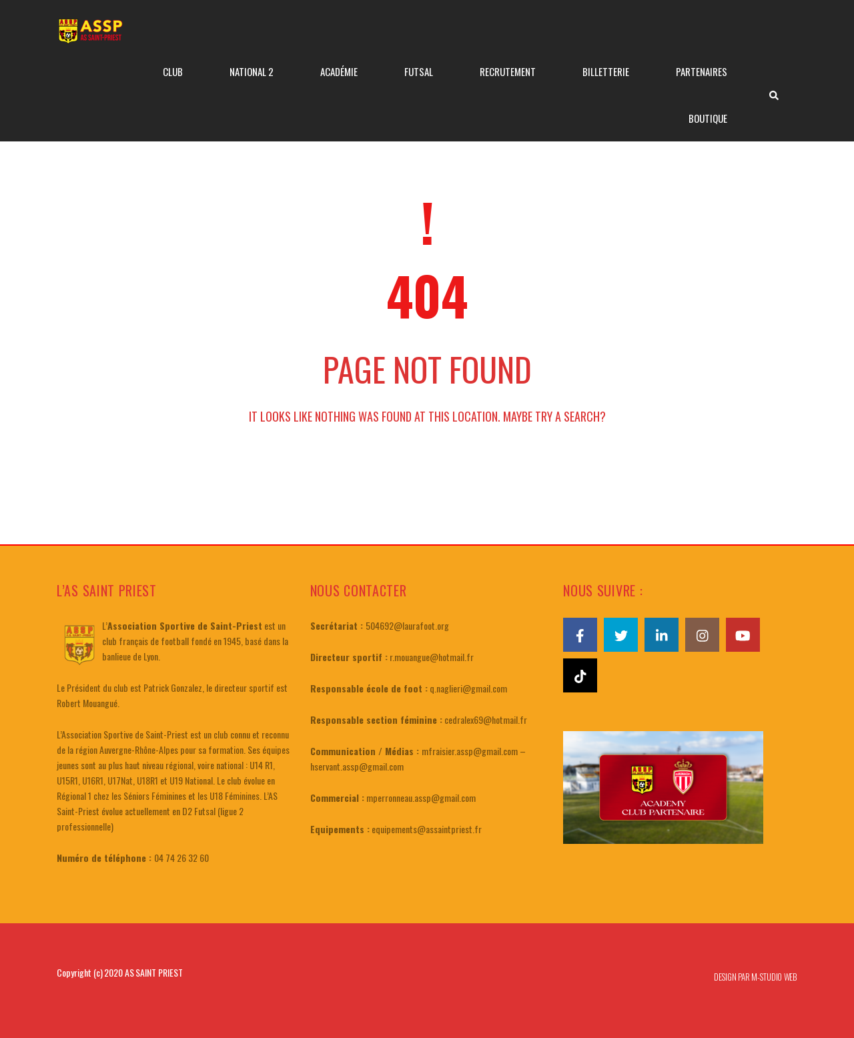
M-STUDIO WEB (774, 976)
